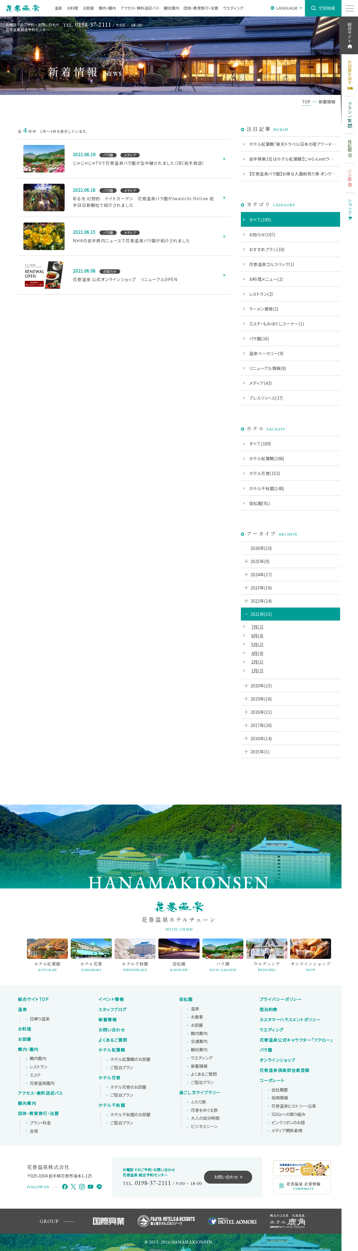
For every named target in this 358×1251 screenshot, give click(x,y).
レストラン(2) (261, 294)
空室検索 (327, 8)
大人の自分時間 (205, 1118)
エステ (35, 1075)
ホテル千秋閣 (111, 1105)
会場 (34, 1131)
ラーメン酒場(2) (264, 309)
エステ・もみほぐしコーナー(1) (276, 323)
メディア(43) (260, 383)
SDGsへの (288, 1114)
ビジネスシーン (204, 1126)
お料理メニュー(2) (266, 279)
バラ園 (266, 1050)
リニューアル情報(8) (268, 368)
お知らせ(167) (262, 234)
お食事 (197, 1017)
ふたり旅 (198, 1102)
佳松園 (186, 999)
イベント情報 (111, 999)
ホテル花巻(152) (264, 473)
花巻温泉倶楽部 (285, 1070)
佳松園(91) (259, 503)
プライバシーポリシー (281, 999)
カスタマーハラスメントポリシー (290, 1019)
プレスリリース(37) (266, 398)
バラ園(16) (259, 338)
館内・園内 (107, 8)
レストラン (38, 1066)
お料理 (72, 8)
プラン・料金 (40, 1123)
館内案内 (38, 1058)
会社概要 (279, 1090)
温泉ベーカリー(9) (266, 353)
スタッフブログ (112, 1009)
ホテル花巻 (109, 1077)
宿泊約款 (269, 1009)
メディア (286, 1130)
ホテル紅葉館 (111, 1050)
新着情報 (107, 1019)
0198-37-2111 (93, 25)
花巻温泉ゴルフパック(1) (271, 264)
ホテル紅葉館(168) (267, 458)
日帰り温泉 (39, 1019)
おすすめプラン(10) (267, 249)
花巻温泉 (296, 1040)
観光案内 (171, 8)
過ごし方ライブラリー (199, 1092)
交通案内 (199, 1041)
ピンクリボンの (288, 1122)
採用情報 (279, 1098)
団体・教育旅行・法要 (201, 8)
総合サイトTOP (33, 999)
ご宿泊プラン (121, 1067)
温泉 (58, 8)
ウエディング (233, 8)
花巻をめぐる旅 (204, 1110)
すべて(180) (260, 443)
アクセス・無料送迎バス (140, 8)
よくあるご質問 (112, 1040)
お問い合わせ (111, 1030)
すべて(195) (260, 219)
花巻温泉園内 (42, 1083)
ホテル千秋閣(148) (267, 488)
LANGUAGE (287, 8)
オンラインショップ (278, 1060)
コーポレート (272, 1080)
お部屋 (88, 8)
